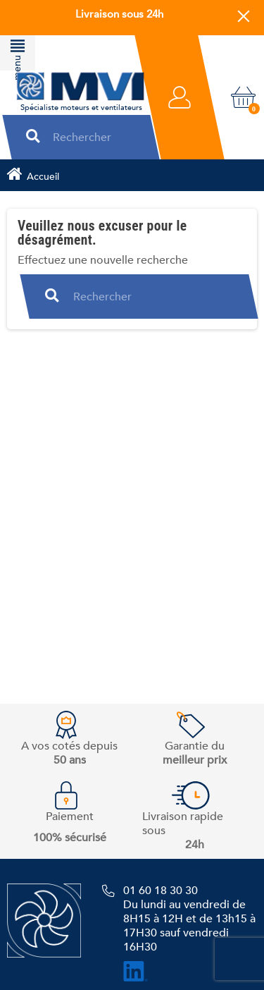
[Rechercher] (92, 137)
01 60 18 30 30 (160, 890)
